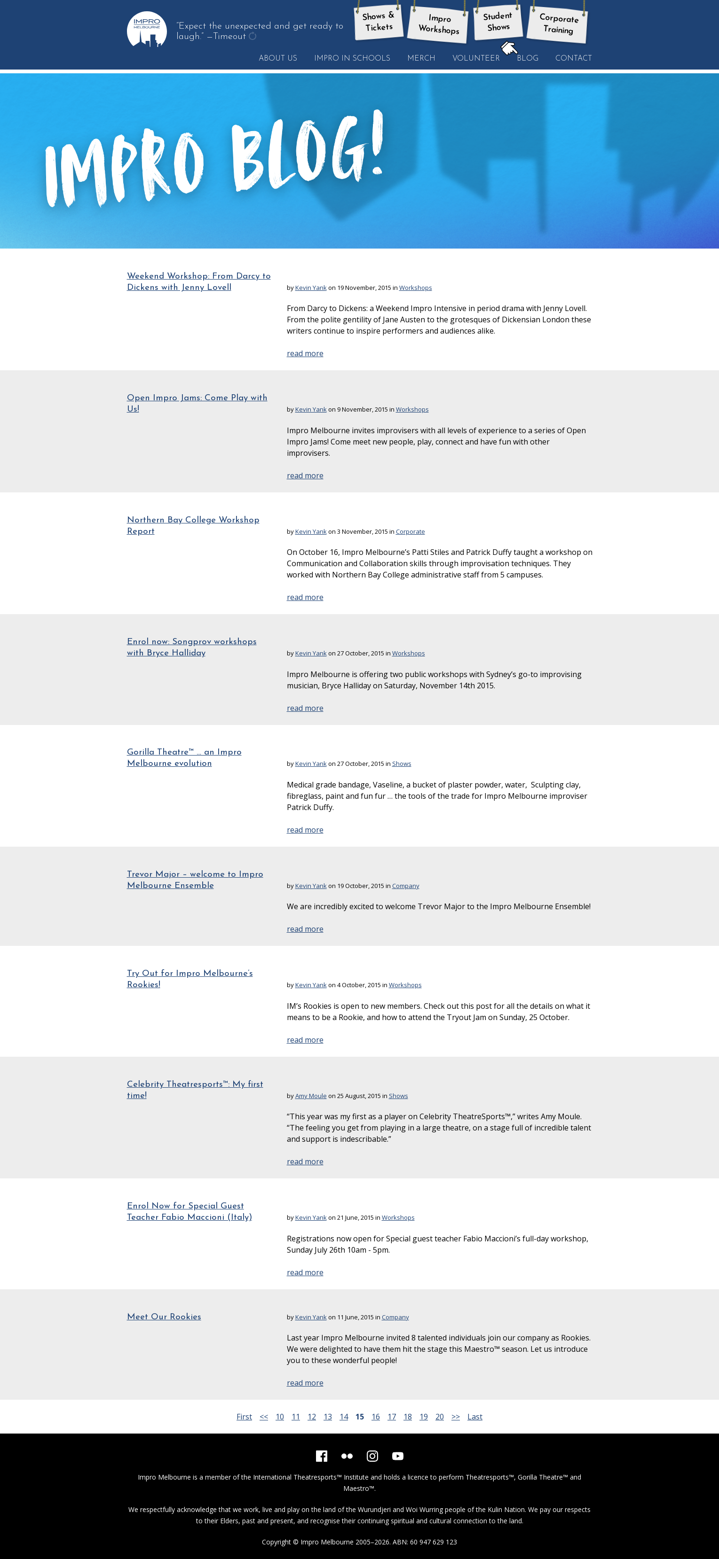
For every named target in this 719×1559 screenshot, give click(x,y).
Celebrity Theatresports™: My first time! (195, 1090)
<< (264, 1416)
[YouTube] (397, 1456)
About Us (278, 58)
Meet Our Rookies (164, 1317)
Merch (421, 58)
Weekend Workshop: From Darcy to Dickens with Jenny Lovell (199, 282)
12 (312, 1416)
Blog (523, 58)
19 (423, 1416)
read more (305, 353)
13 (328, 1416)
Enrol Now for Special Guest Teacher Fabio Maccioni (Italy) (189, 1212)
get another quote (253, 37)
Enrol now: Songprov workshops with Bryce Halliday (192, 648)
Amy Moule (311, 1095)
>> (455, 1416)
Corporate (410, 531)
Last (474, 1416)
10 (280, 1416)
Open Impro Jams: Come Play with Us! (197, 404)
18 (407, 1416)
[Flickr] (347, 1456)
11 (296, 1416)
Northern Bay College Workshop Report (193, 526)
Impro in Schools (352, 58)
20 (439, 1416)
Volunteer (476, 58)
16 (375, 1416)
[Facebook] (321, 1456)
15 (360, 1416)
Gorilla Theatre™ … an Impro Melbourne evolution (184, 758)
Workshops (415, 287)
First (244, 1416)
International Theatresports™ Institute (311, 1477)
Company (405, 885)
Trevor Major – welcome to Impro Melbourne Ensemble (195, 880)
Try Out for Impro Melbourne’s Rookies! (190, 979)
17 (391, 1416)
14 (344, 1416)
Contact (573, 58)
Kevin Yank (311, 287)
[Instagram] (372, 1456)
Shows (401, 763)
